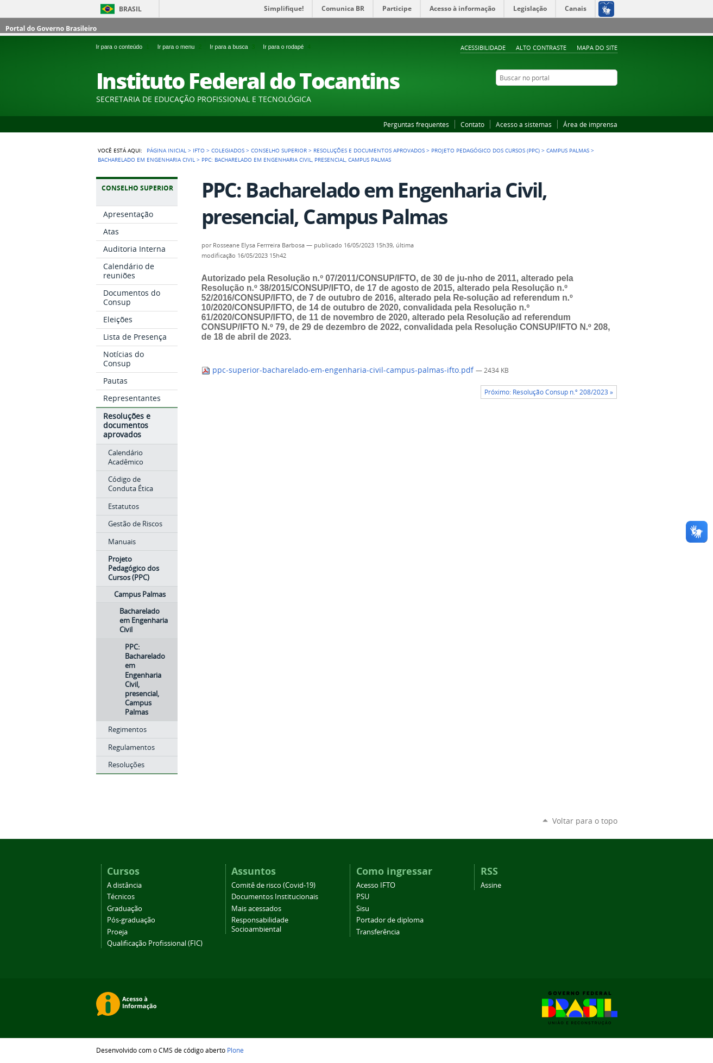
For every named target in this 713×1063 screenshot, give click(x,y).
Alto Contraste (541, 47)
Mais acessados (256, 908)
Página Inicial (166, 150)
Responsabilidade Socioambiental (259, 924)
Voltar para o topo (584, 821)
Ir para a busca (234, 46)
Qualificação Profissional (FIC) (155, 943)
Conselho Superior (279, 150)
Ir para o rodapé (288, 46)
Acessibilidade (483, 47)
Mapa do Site (597, 47)
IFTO (199, 150)
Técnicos (121, 896)
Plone (235, 1050)
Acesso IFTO (375, 885)
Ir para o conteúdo (124, 46)
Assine (491, 885)
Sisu (362, 908)
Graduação (124, 908)
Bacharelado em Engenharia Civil (146, 159)
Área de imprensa (590, 124)
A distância (124, 885)
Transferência (378, 932)
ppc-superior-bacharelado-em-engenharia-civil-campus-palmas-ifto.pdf (338, 370)
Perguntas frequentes (416, 124)
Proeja (117, 932)
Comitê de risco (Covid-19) (273, 885)
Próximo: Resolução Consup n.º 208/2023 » (548, 392)
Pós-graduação (131, 920)
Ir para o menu (181, 46)
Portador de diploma (390, 920)
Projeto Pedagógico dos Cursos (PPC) (485, 150)
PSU (362, 896)
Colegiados (227, 150)
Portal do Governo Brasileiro (51, 28)
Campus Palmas (567, 150)
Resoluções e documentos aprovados (369, 150)
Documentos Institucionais (274, 896)
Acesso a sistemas (524, 124)
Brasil (130, 9)
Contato (472, 124)
